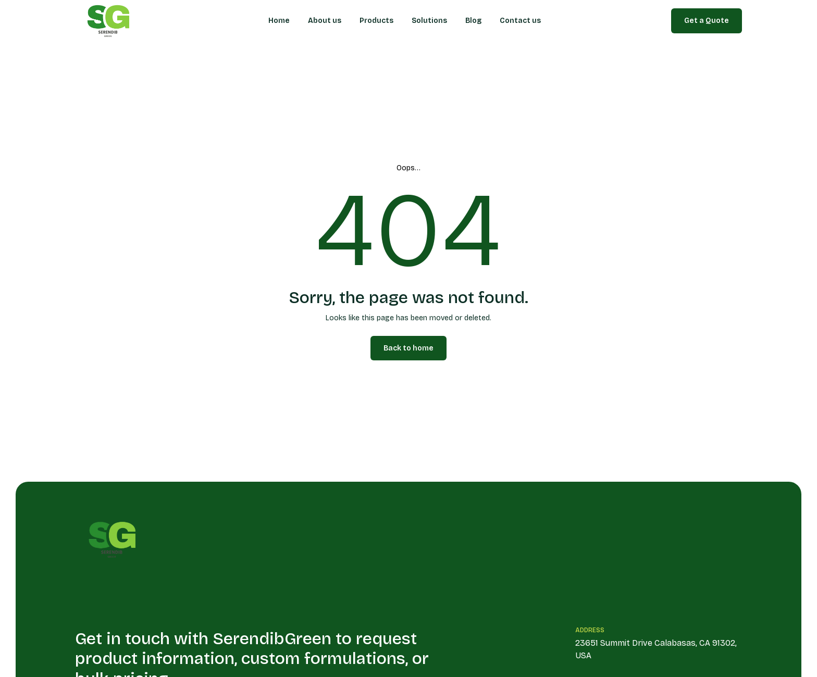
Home (279, 20)
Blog (473, 20)
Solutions (429, 20)
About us (324, 20)
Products (376, 20)
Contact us (520, 20)
